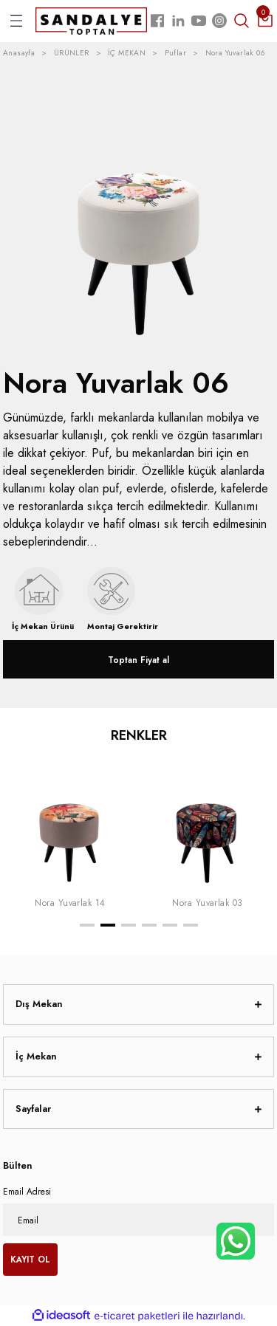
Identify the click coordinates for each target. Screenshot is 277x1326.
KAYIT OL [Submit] (30, 1259)
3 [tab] (128, 925)
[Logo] (91, 20)
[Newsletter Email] (138, 1219)
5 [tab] (170, 925)
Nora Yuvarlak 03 (207, 902)
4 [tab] (149, 925)
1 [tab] (87, 925)
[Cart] (265, 21)
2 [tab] (107, 925)
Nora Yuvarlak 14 (70, 902)
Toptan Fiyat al (138, 659)
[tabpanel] (70, 833)
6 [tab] (190, 925)
